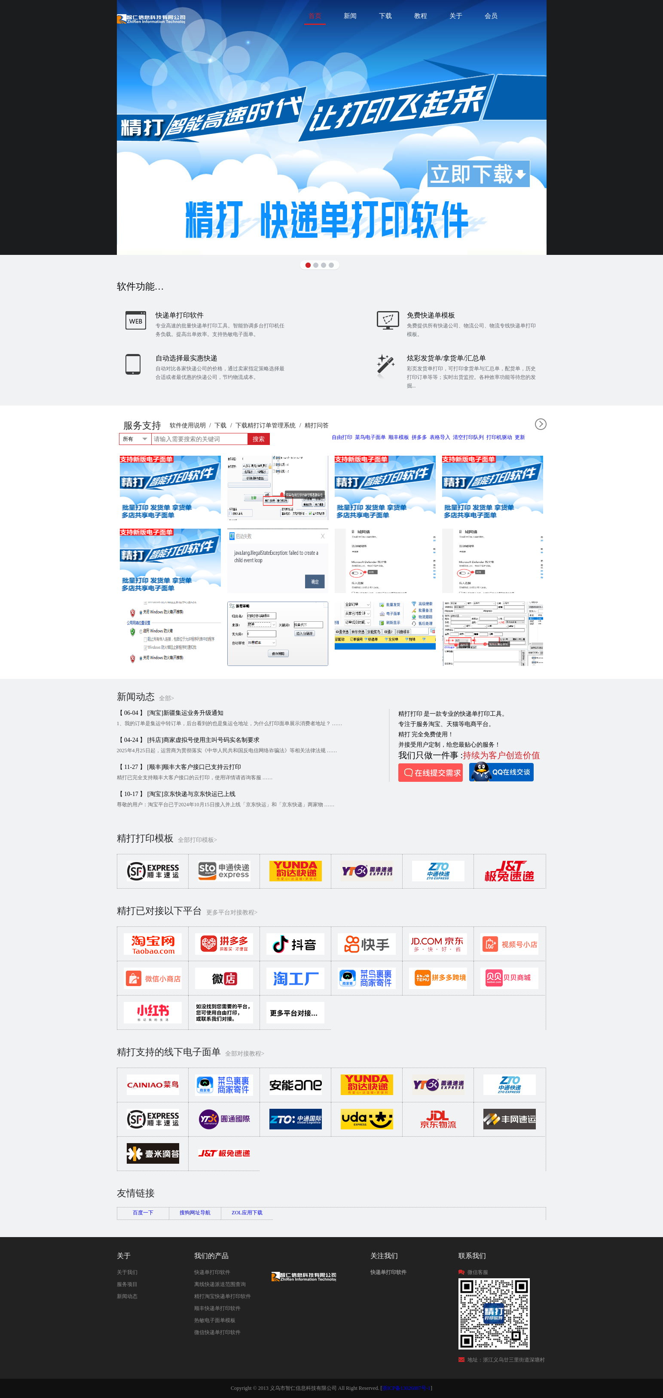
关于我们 (127, 1272)
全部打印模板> (197, 840)
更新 (520, 437)
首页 (315, 15)
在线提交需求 (430, 772)
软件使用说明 (188, 425)
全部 (541, 424)
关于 (455, 15)
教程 (420, 15)
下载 (385, 15)
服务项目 (127, 1284)
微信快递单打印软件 (217, 1332)
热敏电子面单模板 (214, 1320)
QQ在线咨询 (501, 771)
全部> (166, 698)
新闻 (350, 15)
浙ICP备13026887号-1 (406, 1388)
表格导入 (440, 437)
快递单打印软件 (212, 1272)
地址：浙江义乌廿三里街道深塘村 (506, 1360)
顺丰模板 (398, 437)
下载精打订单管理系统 (265, 425)
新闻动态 (127, 1296)
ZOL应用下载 (247, 1213)
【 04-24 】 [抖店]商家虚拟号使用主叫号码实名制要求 (188, 740)
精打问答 (317, 425)
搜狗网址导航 (195, 1213)
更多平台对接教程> (232, 912)
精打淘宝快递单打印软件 (222, 1296)
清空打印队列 (468, 437)
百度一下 (143, 1213)
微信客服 (477, 1272)
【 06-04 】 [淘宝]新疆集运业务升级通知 (170, 713)
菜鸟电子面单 (370, 437)
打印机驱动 (499, 437)
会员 (491, 15)
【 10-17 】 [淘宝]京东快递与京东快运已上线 (176, 794)
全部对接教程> (245, 1053)
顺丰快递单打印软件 (217, 1308)
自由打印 (342, 437)
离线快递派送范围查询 (220, 1284)
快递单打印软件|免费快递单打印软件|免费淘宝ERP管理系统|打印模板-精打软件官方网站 (151, 18)
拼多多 (419, 437)
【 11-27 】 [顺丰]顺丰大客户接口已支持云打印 (179, 767)
